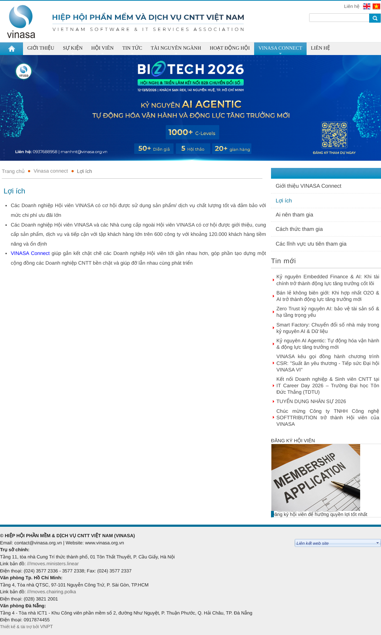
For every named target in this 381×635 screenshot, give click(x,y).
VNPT (47, 626)
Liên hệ (352, 6)
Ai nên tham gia (294, 215)
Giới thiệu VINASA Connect (308, 186)
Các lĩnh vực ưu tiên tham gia (311, 244)
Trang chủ (13, 171)
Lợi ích (84, 171)
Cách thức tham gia (299, 229)
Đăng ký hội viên (293, 440)
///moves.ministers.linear (53, 563)
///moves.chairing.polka (51, 591)
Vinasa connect (50, 171)
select (378, 543)
